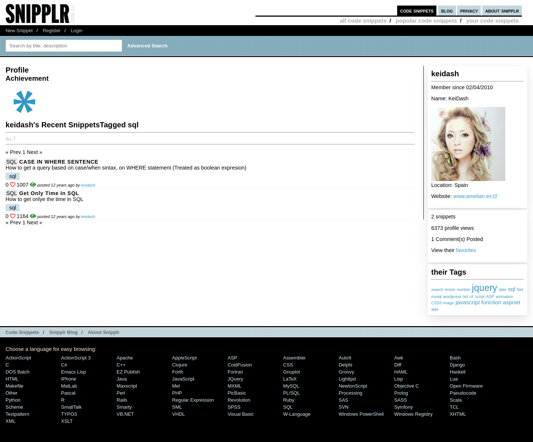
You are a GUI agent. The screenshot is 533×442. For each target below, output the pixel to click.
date (502, 289)
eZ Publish (128, 372)
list (465, 296)
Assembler (294, 358)
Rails (122, 400)
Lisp (398, 379)
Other (11, 393)
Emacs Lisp (73, 372)
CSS (288, 365)
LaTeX (290, 379)
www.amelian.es (472, 196)
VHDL (178, 414)
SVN (344, 407)
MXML (234, 386)
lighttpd (347, 379)
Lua (454, 379)
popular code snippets (426, 20)
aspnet (511, 302)
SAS (343, 400)
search (437, 289)
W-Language (297, 414)
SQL (11, 162)
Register (52, 30)
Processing (350, 393)
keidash (88, 185)
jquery (484, 287)
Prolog (401, 393)
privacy (469, 10)
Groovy (346, 372)
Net (520, 289)
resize (450, 289)
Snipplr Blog (63, 332)
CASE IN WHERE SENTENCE (58, 162)
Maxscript (127, 386)
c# (471, 296)
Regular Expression (193, 400)
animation (504, 296)
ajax (435, 309)
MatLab (69, 386)
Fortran (235, 372)
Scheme (14, 407)
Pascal (68, 393)
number (463, 289)
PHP (177, 393)
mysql (436, 296)
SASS (400, 400)
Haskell (457, 372)
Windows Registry (413, 414)
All (9, 138)
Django (457, 365)
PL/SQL (291, 393)
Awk (398, 358)
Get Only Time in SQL (49, 193)
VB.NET (125, 414)
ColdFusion (240, 365)
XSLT (67, 421)
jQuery (235, 379)
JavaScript (183, 379)
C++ (121, 365)
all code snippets (363, 20)
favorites (466, 250)
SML (177, 407)
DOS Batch (18, 372)
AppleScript (184, 358)
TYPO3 (69, 414)
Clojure (179, 365)
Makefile (14, 386)
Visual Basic (241, 414)
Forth (177, 372)
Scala (456, 400)
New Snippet (19, 30)
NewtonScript (353, 386)
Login (77, 30)
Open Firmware (466, 386)
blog (447, 10)
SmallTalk (71, 407)
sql (511, 289)
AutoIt (345, 358)
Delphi (345, 365)
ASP (490, 296)
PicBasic (237, 393)
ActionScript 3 (76, 358)
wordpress (452, 296)
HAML (401, 372)
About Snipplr (104, 332)
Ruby (288, 400)
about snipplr (502, 10)
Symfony (403, 407)
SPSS (234, 407)
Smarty (124, 407)
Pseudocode (463, 393)
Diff (397, 365)
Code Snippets (22, 332)
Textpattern (17, 414)
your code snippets (492, 20)
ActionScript (18, 358)
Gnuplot (291, 372)
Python (13, 400)
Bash (455, 358)
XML (11, 421)
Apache (125, 358)
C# (64, 365)
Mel (176, 386)
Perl (121, 393)
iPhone (68, 379)
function (491, 302)
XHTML (458, 414)
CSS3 (436, 303)
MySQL (291, 386)
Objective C (406, 386)
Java (122, 379)
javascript (468, 302)
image (448, 303)
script (480, 296)
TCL (454, 407)
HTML (12, 379)
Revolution (239, 400)
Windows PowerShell (361, 414)
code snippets (417, 10)
